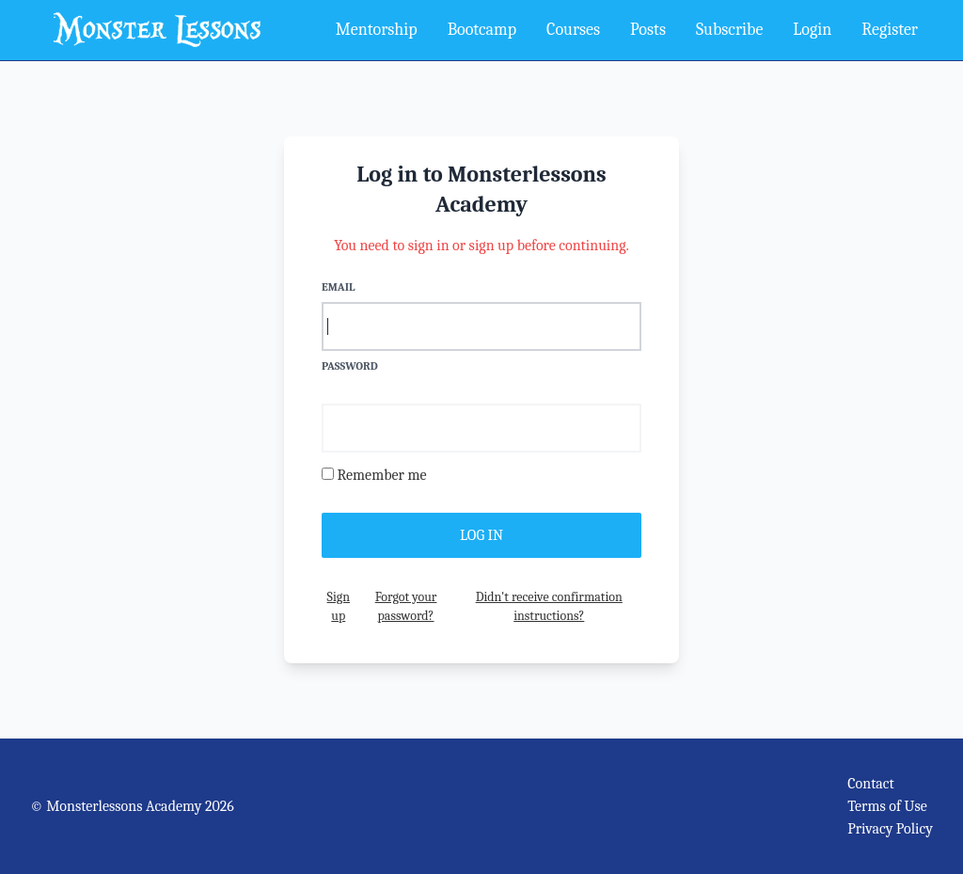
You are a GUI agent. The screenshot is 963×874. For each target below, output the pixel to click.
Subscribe (729, 30)
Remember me (382, 475)
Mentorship (377, 30)
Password (350, 366)
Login (812, 30)
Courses (573, 30)
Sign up (338, 606)
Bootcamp (482, 30)
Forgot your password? (406, 606)
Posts (648, 30)
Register (889, 30)
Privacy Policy (890, 828)
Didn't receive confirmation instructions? (549, 606)
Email (338, 287)
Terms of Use (887, 806)
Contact (870, 783)
